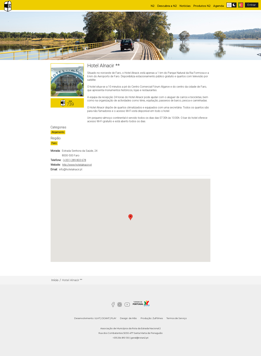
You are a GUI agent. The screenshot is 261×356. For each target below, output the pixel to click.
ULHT (97, 318)
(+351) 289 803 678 (74, 160)
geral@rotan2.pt (139, 337)
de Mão (133, 318)
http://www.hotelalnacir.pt (77, 164)
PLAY (113, 318)
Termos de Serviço (176, 318)
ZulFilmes (157, 318)
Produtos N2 (202, 5)
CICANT (105, 318)
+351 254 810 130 (121, 337)
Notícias (185, 5)
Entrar (251, 4)
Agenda (218, 5)
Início (54, 280)
